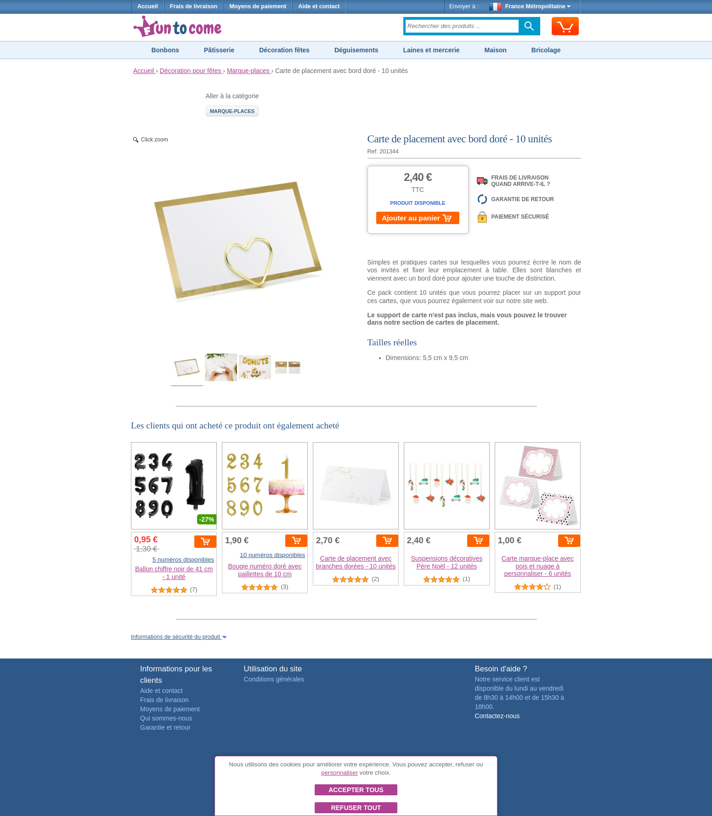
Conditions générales (274, 679)
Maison (496, 50)
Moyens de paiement (257, 6)
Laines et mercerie (431, 50)
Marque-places (232, 111)
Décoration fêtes (284, 50)
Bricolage (546, 50)
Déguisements (356, 50)
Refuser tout (356, 807)
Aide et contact (318, 6)
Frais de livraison (194, 6)
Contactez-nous (497, 716)
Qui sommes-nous (166, 718)
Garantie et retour (165, 727)
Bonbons (165, 50)
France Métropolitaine (530, 6)
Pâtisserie (219, 50)
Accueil (147, 6)
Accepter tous (356, 789)
